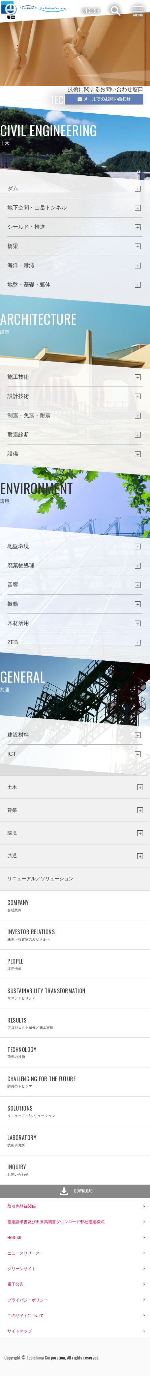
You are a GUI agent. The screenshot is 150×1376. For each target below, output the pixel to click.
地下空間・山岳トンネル (37, 207)
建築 (12, 810)
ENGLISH (90, 11)
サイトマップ (19, 1331)
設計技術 (18, 396)
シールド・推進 (26, 227)
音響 (12, 584)
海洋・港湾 (20, 265)
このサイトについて (25, 1315)
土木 (12, 787)
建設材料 (18, 735)
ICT (11, 754)
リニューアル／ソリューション (40, 878)
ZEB (12, 642)
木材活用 (18, 623)
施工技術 (18, 377)
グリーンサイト (21, 1268)
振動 (12, 604)
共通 (12, 855)
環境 (12, 833)
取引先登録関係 (21, 1206)
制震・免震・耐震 (29, 415)
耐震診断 (18, 434)
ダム (12, 188)
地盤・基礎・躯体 (29, 284)
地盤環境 (18, 546)
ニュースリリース (23, 1253)
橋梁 (12, 246)
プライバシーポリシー (27, 1299)
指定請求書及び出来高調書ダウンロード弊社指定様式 (55, 1221)
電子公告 (15, 1284)
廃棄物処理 (20, 565)
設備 (12, 454)
